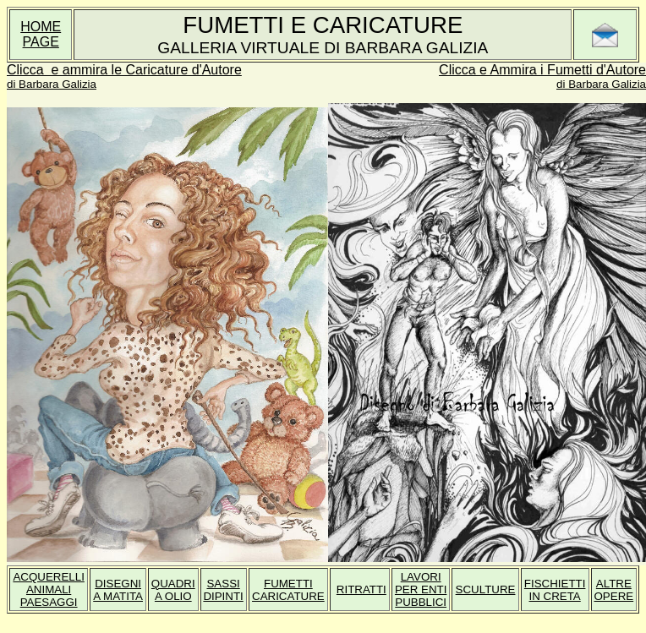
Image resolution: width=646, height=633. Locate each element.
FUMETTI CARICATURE (288, 590)
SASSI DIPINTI (223, 590)
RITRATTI (361, 589)
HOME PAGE (40, 34)
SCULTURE (486, 589)
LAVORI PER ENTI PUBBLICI (420, 589)
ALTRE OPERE (613, 590)
